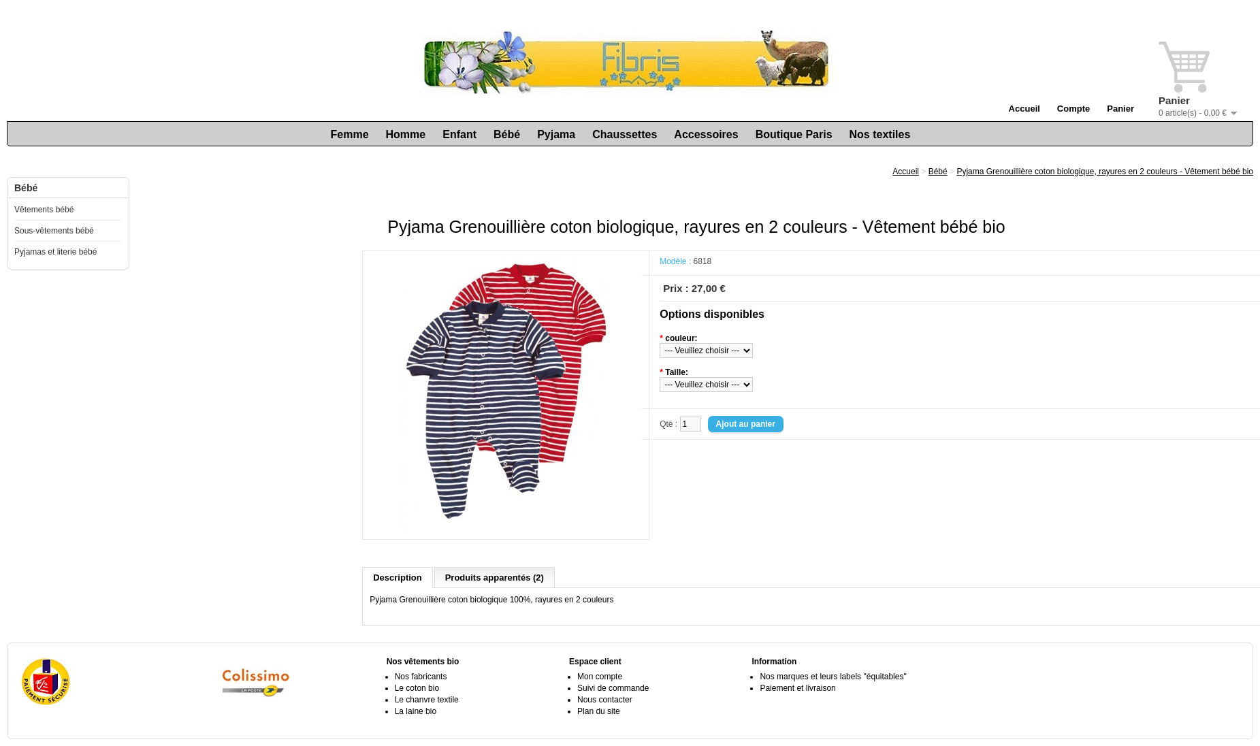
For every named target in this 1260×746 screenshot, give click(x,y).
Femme (350, 134)
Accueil (1024, 108)
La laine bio (415, 711)
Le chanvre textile (427, 699)
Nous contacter (604, 699)
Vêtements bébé (44, 209)
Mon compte (599, 676)
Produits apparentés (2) (494, 577)
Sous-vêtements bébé (54, 231)
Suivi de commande (613, 688)
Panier (1120, 108)
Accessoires (706, 134)
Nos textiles (880, 134)
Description (397, 577)
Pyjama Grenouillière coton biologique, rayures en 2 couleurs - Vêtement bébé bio (1104, 171)
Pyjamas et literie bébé (55, 252)
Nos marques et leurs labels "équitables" (833, 676)
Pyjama (556, 134)
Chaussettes (624, 134)
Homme (406, 134)
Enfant (459, 134)
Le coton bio (417, 688)
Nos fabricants (421, 676)
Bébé (507, 134)
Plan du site (598, 711)
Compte (1073, 108)
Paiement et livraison (797, 688)
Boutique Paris (794, 134)
